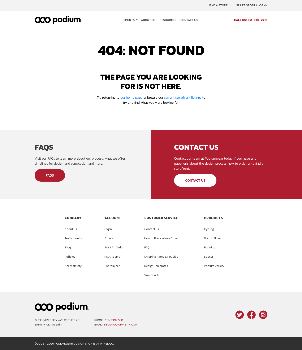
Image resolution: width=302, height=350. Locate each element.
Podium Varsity (214, 266)
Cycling (209, 229)
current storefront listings (182, 97)
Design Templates (156, 266)
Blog (68, 247)
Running (209, 247)
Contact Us (189, 20)
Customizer (112, 266)
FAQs (50, 175)
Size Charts (151, 275)
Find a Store (218, 5)
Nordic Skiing (212, 238)
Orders (108, 238)
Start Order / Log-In (251, 5)
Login (108, 229)
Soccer (208, 256)
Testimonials (73, 238)
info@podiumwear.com (120, 324)
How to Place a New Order (161, 238)
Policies (70, 256)
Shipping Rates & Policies (161, 256)
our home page (131, 97)
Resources (168, 20)
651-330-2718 (114, 320)
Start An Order (114, 247)
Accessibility (73, 266)
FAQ (147, 247)
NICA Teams (112, 256)
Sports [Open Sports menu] (129, 20)
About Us (148, 20)
